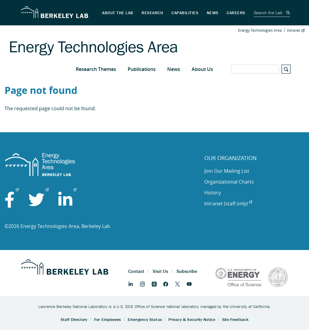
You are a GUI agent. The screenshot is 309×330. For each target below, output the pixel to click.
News (173, 69)
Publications (142, 69)
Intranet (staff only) (228, 203)
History (212, 192)
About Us (202, 69)
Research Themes (96, 69)
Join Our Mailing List (226, 171)
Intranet (295, 30)
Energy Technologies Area (260, 30)
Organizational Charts (229, 181)
